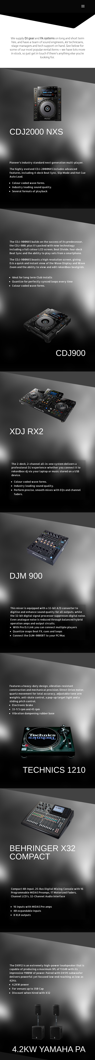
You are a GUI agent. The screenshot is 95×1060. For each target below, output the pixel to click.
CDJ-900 (20, 245)
